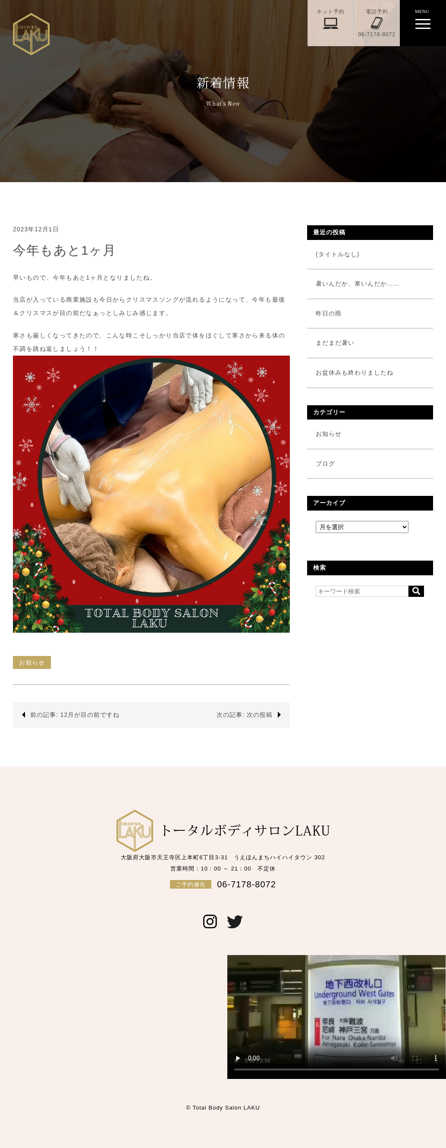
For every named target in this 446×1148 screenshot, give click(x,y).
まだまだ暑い (335, 342)
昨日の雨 (329, 313)
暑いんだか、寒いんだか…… (358, 283)
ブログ (325, 463)
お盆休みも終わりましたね (354, 372)
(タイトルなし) (337, 254)
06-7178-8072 (223, 884)
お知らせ (32, 662)
